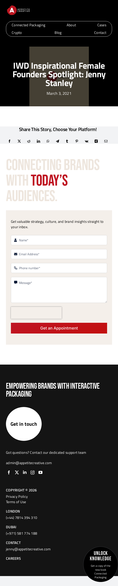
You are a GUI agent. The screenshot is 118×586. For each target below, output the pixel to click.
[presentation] (36, 313)
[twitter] (17, 472)
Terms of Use (16, 502)
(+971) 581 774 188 (21, 533)
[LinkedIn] (38, 141)
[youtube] (40, 472)
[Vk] (86, 141)
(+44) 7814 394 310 (21, 517)
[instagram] (33, 472)
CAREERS (13, 558)
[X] (19, 141)
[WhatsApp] (48, 141)
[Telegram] (57, 141)
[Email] (105, 141)
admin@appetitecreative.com (29, 463)
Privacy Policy (17, 496)
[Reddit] (28, 141)
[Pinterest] (76, 141)
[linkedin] (25, 472)
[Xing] (96, 141)
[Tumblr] (67, 141)
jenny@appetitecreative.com (28, 549)
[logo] (18, 6)
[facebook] (9, 472)
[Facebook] (9, 141)
